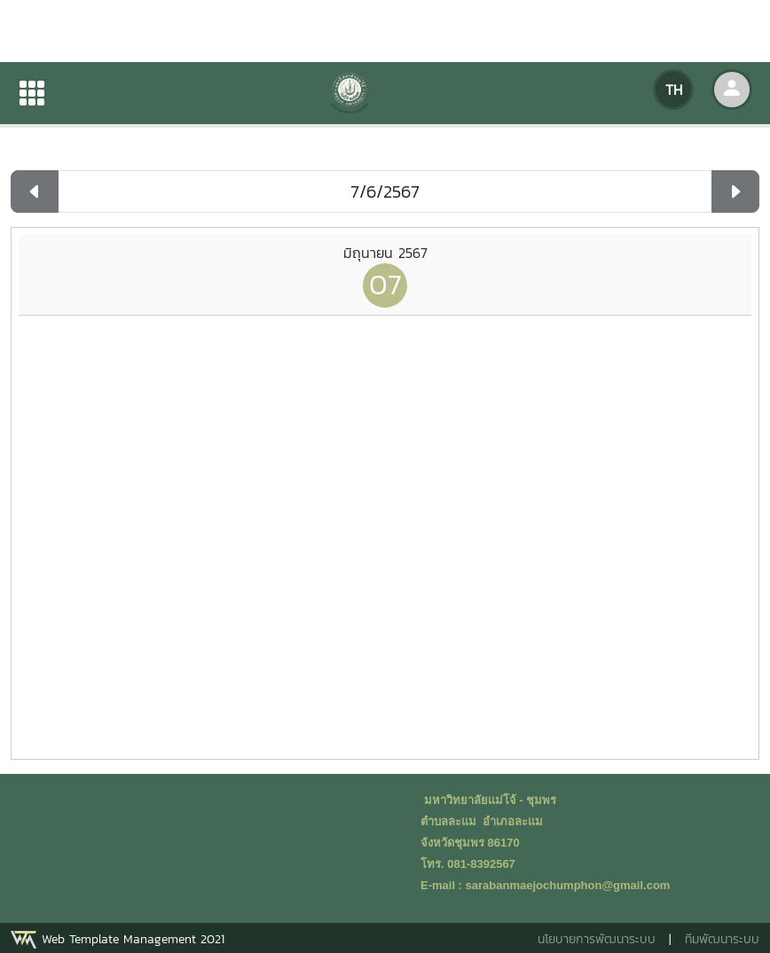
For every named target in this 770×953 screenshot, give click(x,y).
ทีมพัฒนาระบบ (722, 939)
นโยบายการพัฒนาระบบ (597, 939)
